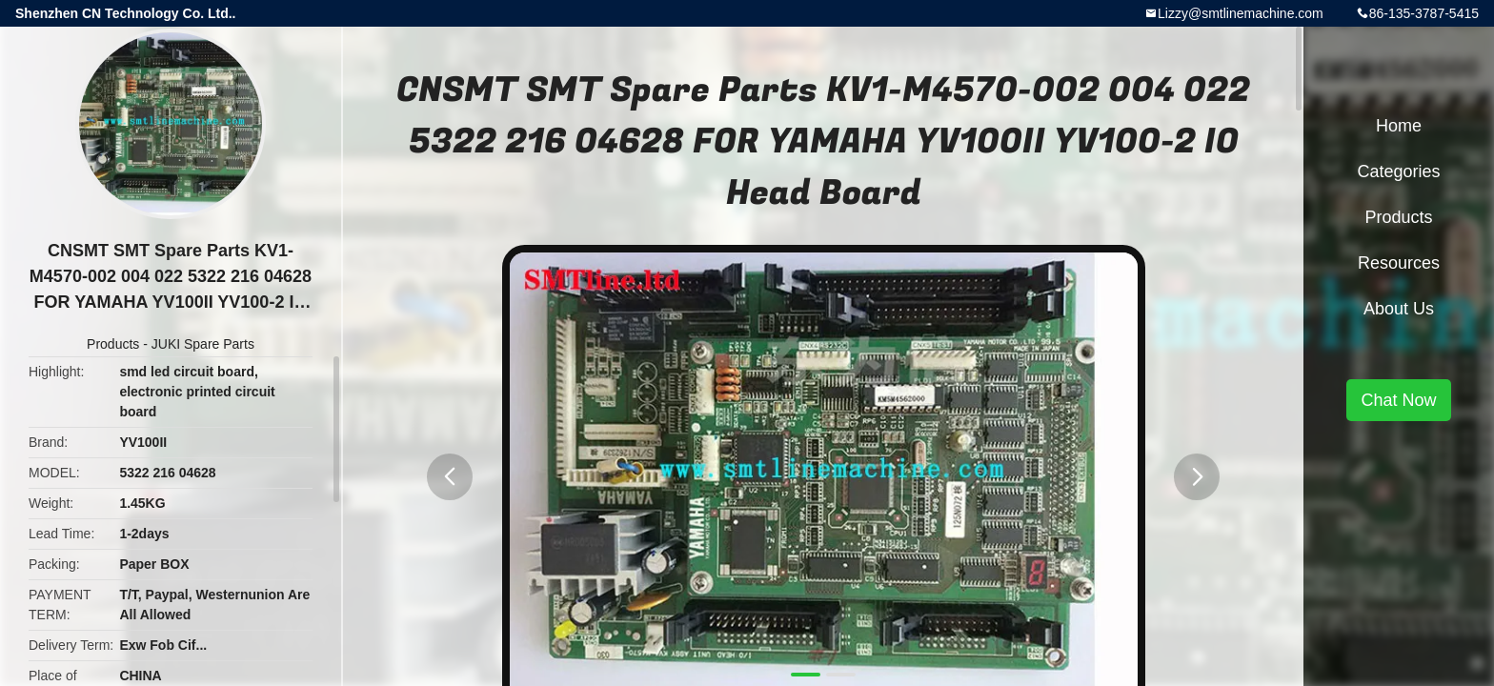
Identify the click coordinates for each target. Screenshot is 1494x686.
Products (113, 344)
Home (1399, 125)
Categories (1398, 171)
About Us (1398, 308)
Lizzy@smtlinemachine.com (1240, 13)
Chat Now (1398, 400)
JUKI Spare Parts (202, 344)
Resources (1399, 262)
